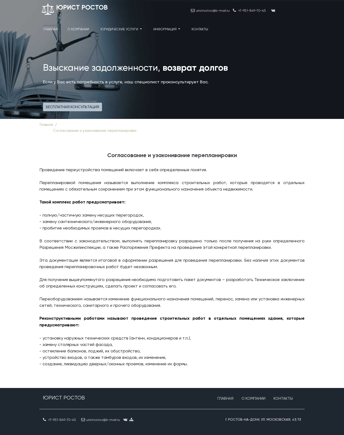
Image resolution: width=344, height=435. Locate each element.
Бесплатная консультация (72, 107)
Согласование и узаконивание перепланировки (94, 130)
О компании (78, 29)
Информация (165, 29)
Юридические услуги (120, 29)
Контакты (200, 29)
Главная (50, 29)
